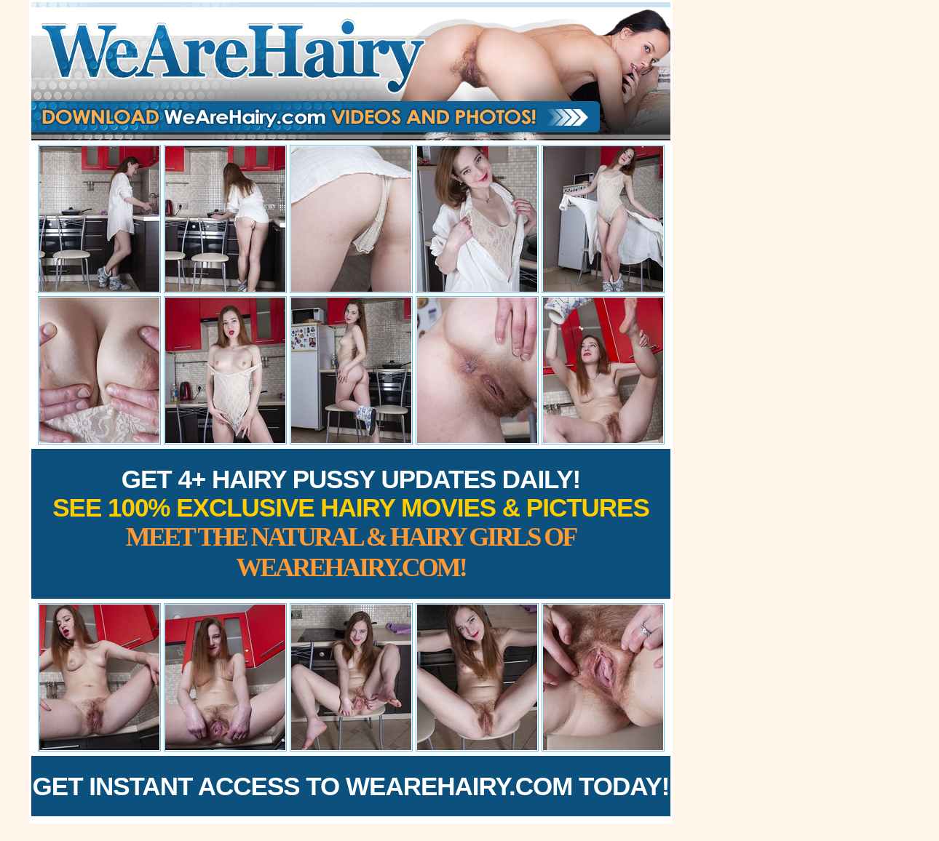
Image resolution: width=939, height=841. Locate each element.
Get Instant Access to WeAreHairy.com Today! (351, 786)
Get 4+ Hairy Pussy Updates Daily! (350, 523)
